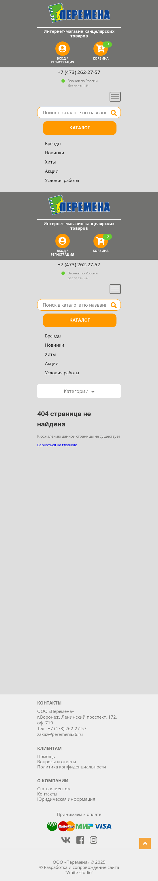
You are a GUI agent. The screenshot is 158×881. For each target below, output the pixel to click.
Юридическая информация (66, 799)
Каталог (79, 128)
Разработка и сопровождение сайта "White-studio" (81, 869)
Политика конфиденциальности (71, 767)
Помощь (46, 756)
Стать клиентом (54, 788)
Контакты (47, 794)
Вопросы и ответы (56, 761)
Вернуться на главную (57, 444)
